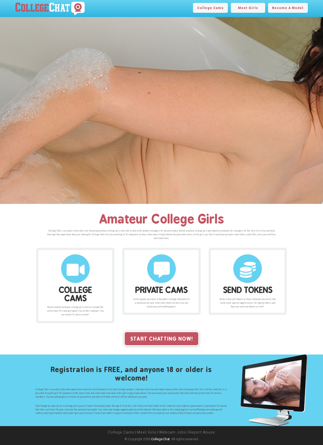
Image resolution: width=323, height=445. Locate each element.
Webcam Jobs (172, 432)
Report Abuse (202, 432)
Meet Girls (248, 8)
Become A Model (288, 8)
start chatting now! (161, 338)
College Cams (210, 8)
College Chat (160, 439)
